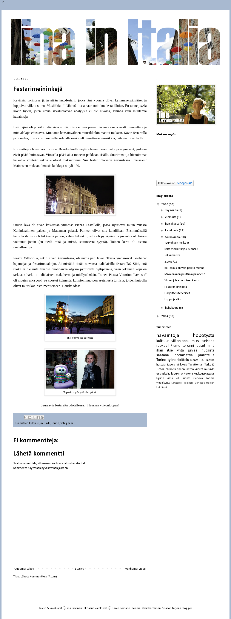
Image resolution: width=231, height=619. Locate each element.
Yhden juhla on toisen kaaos (182, 280)
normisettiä (184, 355)
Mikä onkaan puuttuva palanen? (185, 274)
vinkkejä (182, 364)
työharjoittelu (178, 360)
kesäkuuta (172, 230)
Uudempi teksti (24, 569)
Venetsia (200, 383)
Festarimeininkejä (176, 287)
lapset (200, 346)
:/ (182, 373)
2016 (165, 204)
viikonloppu (180, 341)
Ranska (210, 360)
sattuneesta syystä (93, 242)
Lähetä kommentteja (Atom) (39, 576)
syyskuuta (172, 210)
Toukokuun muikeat (177, 242)
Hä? (202, 360)
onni (190, 346)
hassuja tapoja (165, 364)
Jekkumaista (172, 255)
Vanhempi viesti (135, 569)
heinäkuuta (172, 224)
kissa (170, 378)
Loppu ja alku (173, 299)
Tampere (189, 383)
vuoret (199, 369)
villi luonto (183, 378)
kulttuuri (34, 423)
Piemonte (178, 346)
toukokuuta (172, 237)
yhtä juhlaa (67, 423)
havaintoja (167, 335)
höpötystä (203, 335)
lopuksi (175, 373)
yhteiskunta (163, 382)
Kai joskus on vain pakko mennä (184, 268)
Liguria (160, 378)
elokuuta (171, 217)
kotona (188, 373)
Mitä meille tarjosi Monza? (181, 249)
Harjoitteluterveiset (177, 293)
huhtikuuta (172, 308)
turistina (208, 341)
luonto (194, 360)
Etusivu (79, 569)
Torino (55, 423)
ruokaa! (162, 346)
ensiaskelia (163, 373)
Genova (198, 378)
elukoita (171, 369)
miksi (196, 341)
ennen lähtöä (185, 369)
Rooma (210, 378)
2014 (165, 316)
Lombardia (177, 383)
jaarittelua (206, 355)
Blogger (187, 608)
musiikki (45, 423)
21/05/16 (171, 261)
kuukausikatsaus (204, 373)
